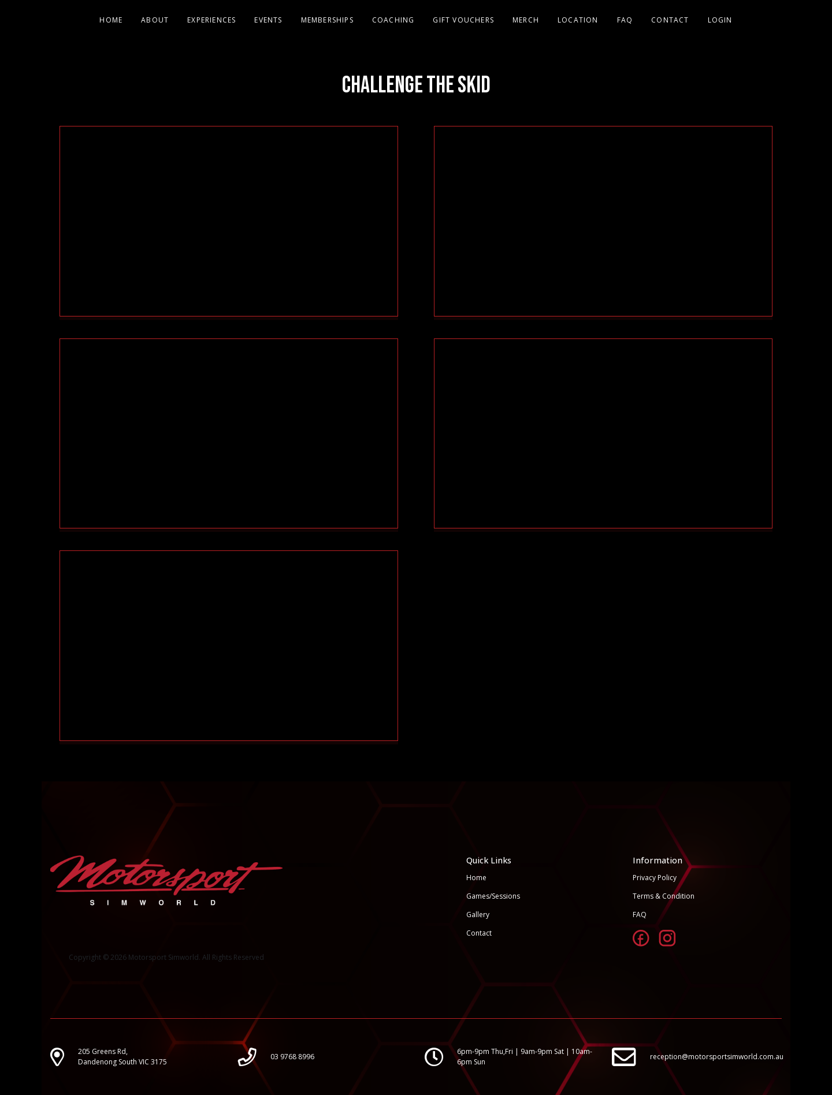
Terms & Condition (663, 896)
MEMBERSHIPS (327, 20)
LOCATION (578, 20)
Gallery (477, 914)
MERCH (525, 20)
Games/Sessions (493, 896)
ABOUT (155, 20)
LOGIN (720, 20)
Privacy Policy (655, 877)
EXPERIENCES (211, 20)
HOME (110, 20)
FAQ (625, 20)
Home (476, 877)
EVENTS (268, 20)
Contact (479, 933)
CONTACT (670, 20)
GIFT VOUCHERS (463, 20)
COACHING (393, 20)
